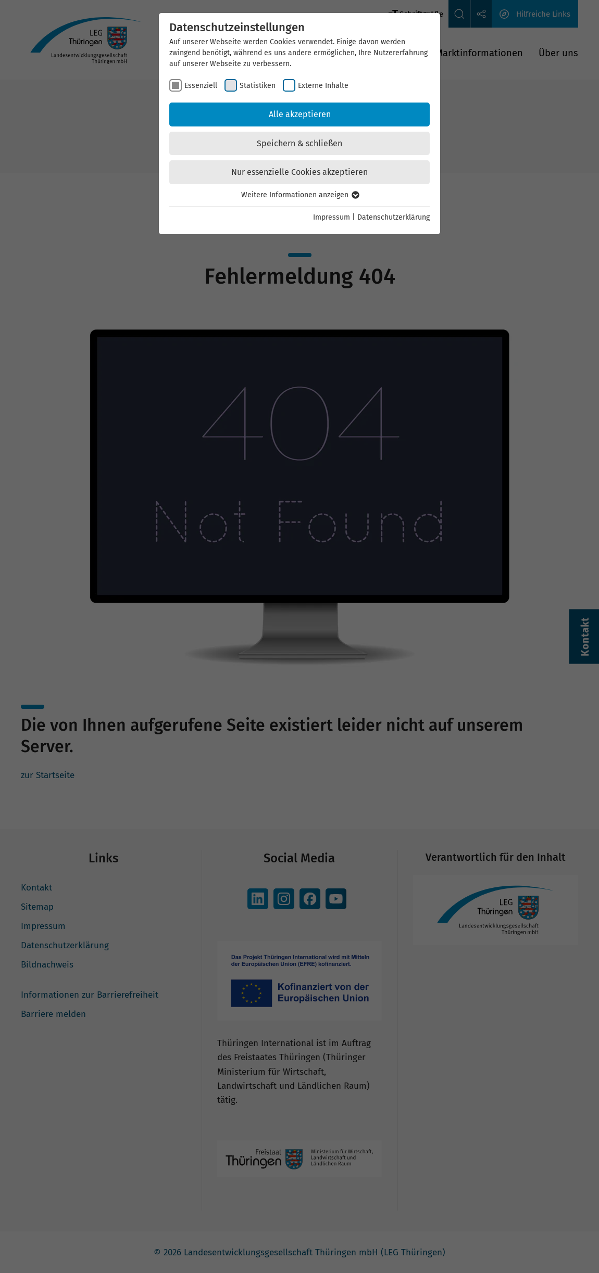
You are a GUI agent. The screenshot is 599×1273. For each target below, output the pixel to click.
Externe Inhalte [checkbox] (323, 85)
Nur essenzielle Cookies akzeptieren (299, 172)
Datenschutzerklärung (393, 217)
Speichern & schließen (299, 143)
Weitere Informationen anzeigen (299, 194)
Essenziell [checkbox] (200, 85)
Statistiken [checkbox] (258, 85)
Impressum (331, 217)
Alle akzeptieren (300, 114)
